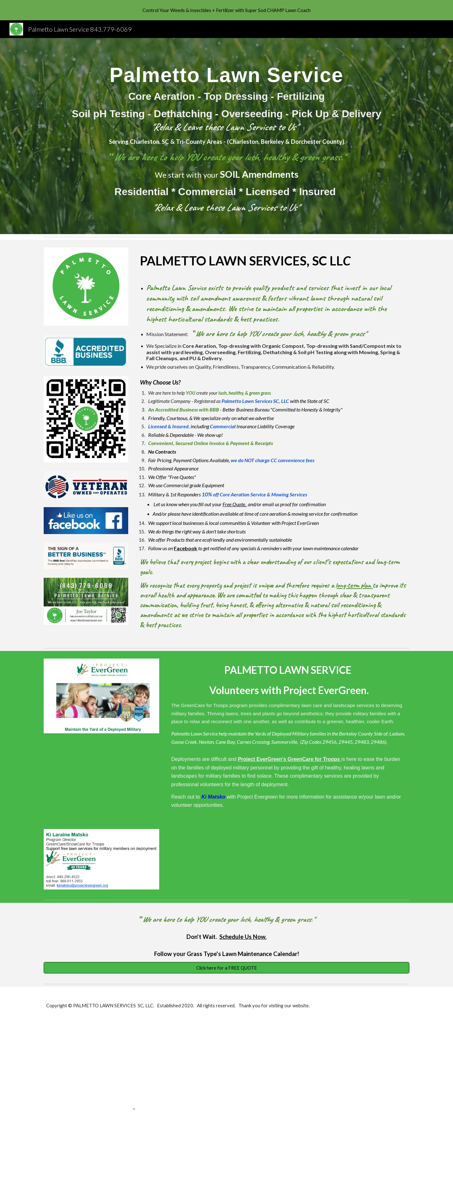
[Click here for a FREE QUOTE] (226, 967)
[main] (226, 136)
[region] (226, 10)
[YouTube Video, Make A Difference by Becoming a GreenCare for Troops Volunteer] (101, 781)
